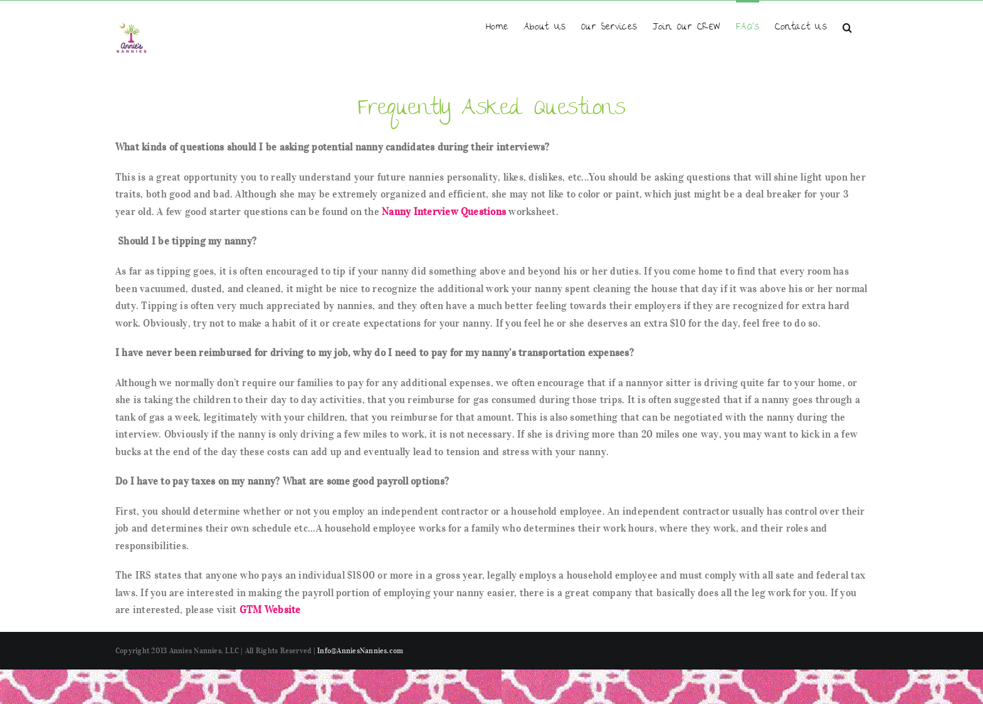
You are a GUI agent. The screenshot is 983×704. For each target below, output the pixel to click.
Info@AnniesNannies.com (360, 650)
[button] (847, 27)
